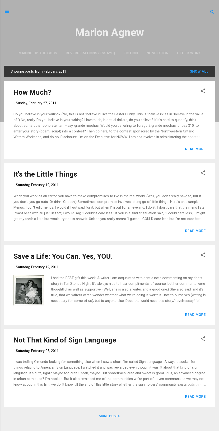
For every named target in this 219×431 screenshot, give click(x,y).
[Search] (212, 13)
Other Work (188, 53)
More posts (109, 416)
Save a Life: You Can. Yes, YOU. (63, 256)
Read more (195, 149)
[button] (203, 91)
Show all (199, 71)
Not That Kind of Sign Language (65, 340)
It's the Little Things (45, 174)
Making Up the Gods (38, 53)
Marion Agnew (109, 32)
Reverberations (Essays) (90, 53)
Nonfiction (157, 53)
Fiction (131, 53)
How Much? (32, 92)
